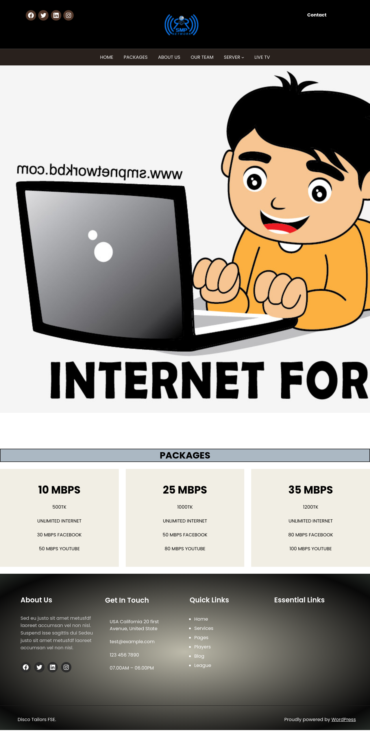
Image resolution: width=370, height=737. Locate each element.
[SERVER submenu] (242, 57)
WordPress (344, 719)
